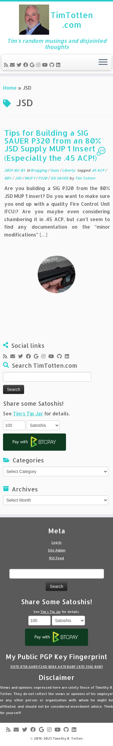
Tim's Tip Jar (28, 413)
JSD (18, 178)
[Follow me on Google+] (33, 65)
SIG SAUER (59, 178)
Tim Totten (85, 178)
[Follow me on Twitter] (20, 65)
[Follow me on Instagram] (39, 65)
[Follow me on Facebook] (26, 65)
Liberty (69, 170)
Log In (56, 542)
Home (10, 87)
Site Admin (56, 550)
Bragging (39, 170)
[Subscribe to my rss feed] (7, 65)
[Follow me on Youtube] (45, 65)
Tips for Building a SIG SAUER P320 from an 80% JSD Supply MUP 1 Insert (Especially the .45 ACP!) (52, 145)
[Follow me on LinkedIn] (59, 65)
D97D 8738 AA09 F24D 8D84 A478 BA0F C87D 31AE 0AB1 (57, 667)
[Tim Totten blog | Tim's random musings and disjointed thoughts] (56, 20)
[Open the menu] (103, 62)
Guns (55, 170)
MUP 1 (30, 178)
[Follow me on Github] (52, 65)
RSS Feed (56, 558)
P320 (43, 178)
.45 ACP (98, 170)
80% (8, 178)
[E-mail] (13, 65)
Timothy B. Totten (68, 738)
